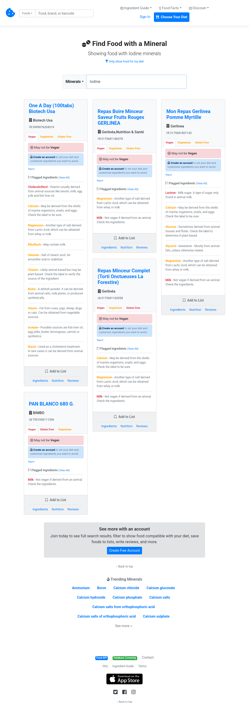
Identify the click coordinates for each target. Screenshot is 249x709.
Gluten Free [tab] (64, 136)
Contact (148, 657)
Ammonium (81, 588)
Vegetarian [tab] (46, 136)
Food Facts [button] (169, 8)
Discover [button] (197, 8)
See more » (123, 626)
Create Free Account (124, 550)
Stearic (32, 308)
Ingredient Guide (122, 666)
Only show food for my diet (124, 61)
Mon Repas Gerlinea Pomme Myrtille (188, 114)
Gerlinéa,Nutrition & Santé (121, 132)
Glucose (170, 227)
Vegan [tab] (32, 136)
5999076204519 (41, 127)
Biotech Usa (41, 120)
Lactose (170, 193)
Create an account (44, 157)
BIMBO (36, 413)
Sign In (145, 17)
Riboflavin (34, 244)
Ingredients (40, 380)
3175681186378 (110, 139)
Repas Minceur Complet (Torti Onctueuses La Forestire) (124, 276)
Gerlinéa (107, 291)
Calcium (33, 206)
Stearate (33, 255)
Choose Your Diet (171, 17)
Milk (31, 479)
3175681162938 (110, 298)
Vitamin (33, 270)
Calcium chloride (126, 588)
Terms (142, 666)
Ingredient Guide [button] (134, 8)
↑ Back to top (124, 566)
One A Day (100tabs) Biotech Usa (51, 108)
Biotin (32, 289)
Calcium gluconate (160, 588)
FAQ (105, 666)
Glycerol (170, 246)
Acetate (33, 327)
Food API (101, 657)
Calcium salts (159, 597)
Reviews (73, 380)
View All (64, 177)
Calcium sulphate (156, 616)
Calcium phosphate (127, 597)
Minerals (73, 81)
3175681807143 (179, 133)
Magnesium (35, 225)
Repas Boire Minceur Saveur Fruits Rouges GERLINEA (121, 117)
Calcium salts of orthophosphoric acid (107, 616)
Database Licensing (125, 657)
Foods (26, 13)
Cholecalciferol (38, 187)
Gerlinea (175, 126)
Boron (101, 588)
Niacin (32, 346)
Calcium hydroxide (91, 597)
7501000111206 (41, 419)
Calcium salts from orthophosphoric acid (123, 607)
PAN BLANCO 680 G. (51, 404)
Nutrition (58, 380)
